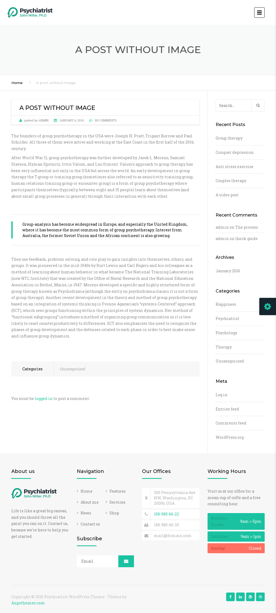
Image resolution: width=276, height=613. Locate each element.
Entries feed (227, 409)
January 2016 (228, 270)
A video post (227, 194)
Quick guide (246, 238)
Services (117, 502)
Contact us (90, 524)
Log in (221, 394)
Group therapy (229, 138)
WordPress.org (230, 437)
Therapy (224, 347)
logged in (44, 398)
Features (117, 491)
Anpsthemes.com (28, 602)
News (86, 513)
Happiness (226, 304)
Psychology (226, 332)
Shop (114, 513)
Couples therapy (231, 180)
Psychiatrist (227, 318)
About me (90, 502)
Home (17, 83)
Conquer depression (235, 152)
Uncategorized (72, 368)
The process (246, 227)
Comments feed (231, 423)
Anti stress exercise (234, 166)
